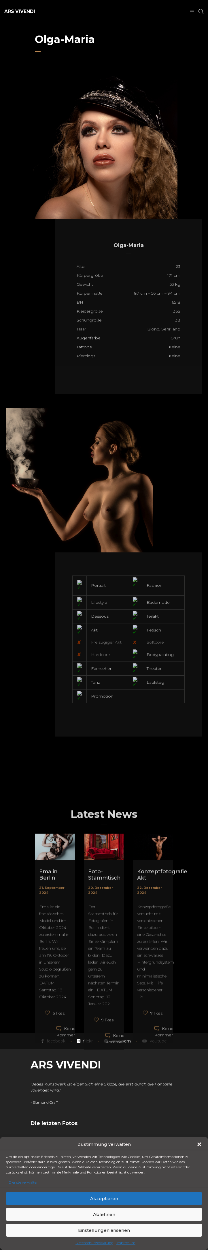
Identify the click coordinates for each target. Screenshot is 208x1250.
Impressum (125, 1242)
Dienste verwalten (24, 1182)
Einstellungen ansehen (104, 1230)
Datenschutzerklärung (94, 1242)
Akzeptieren (104, 1198)
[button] (199, 1144)
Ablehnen (104, 1214)
